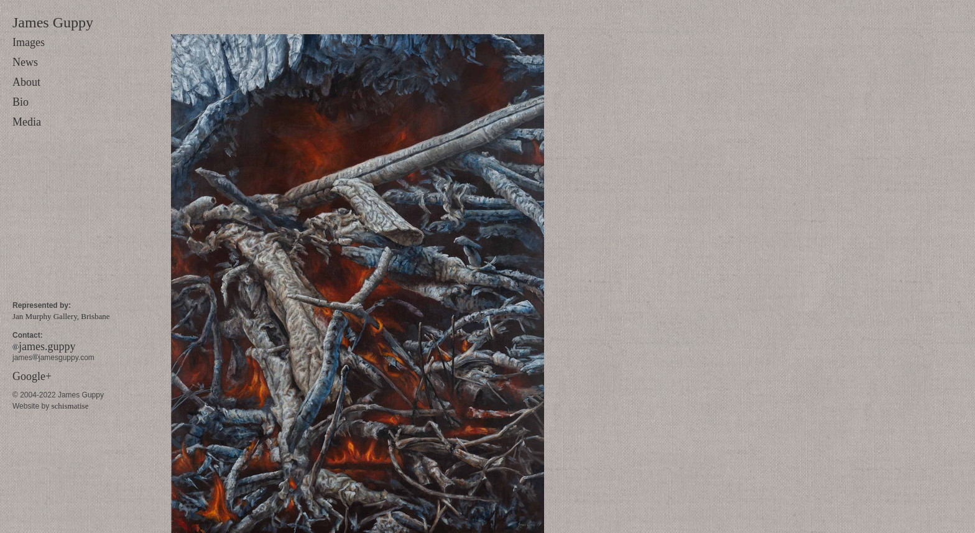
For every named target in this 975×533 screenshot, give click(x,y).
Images (28, 42)
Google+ (32, 376)
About (26, 82)
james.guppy (44, 346)
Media (26, 122)
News (25, 62)
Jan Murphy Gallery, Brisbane (61, 316)
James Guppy (52, 22)
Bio (20, 102)
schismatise (69, 405)
